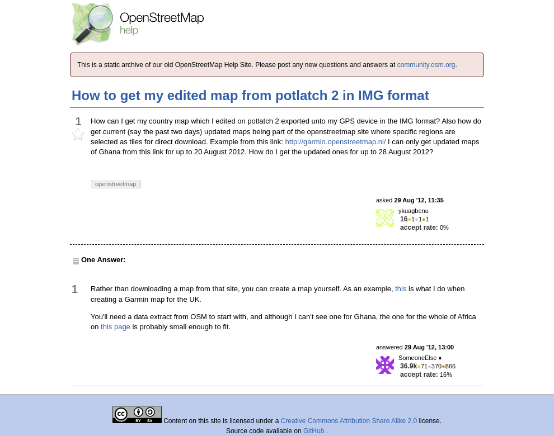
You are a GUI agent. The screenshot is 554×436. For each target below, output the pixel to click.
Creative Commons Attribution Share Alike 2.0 (349, 421)
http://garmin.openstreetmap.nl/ (335, 142)
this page (115, 327)
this (400, 289)
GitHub (314, 431)
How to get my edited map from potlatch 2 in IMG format (250, 95)
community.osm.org (426, 65)
